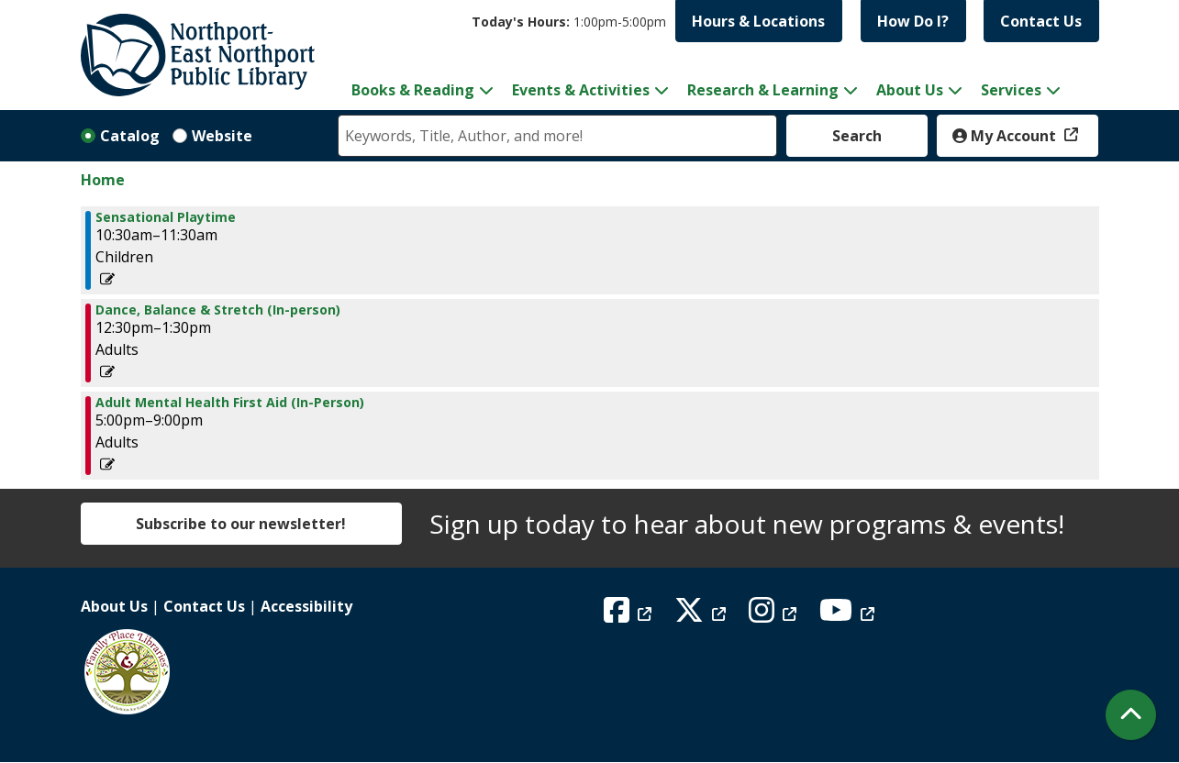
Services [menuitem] (1011, 90)
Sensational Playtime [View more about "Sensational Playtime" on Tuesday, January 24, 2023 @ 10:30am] (165, 217)
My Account (1006, 136)
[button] (569, 21)
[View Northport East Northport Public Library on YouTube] (849, 615)
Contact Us (1041, 21)
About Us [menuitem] (909, 90)
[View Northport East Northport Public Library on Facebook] (630, 615)
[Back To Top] (1131, 715)
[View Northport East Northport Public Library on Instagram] (775, 615)
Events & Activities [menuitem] (581, 90)
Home (103, 180)
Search (857, 136)
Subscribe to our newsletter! (241, 524)
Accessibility (306, 606)
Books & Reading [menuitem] (412, 90)
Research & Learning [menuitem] (763, 90)
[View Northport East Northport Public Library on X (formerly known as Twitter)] (702, 615)
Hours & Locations (758, 21)
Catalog (130, 136)
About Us (114, 606)
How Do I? (913, 21)
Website (222, 136)
